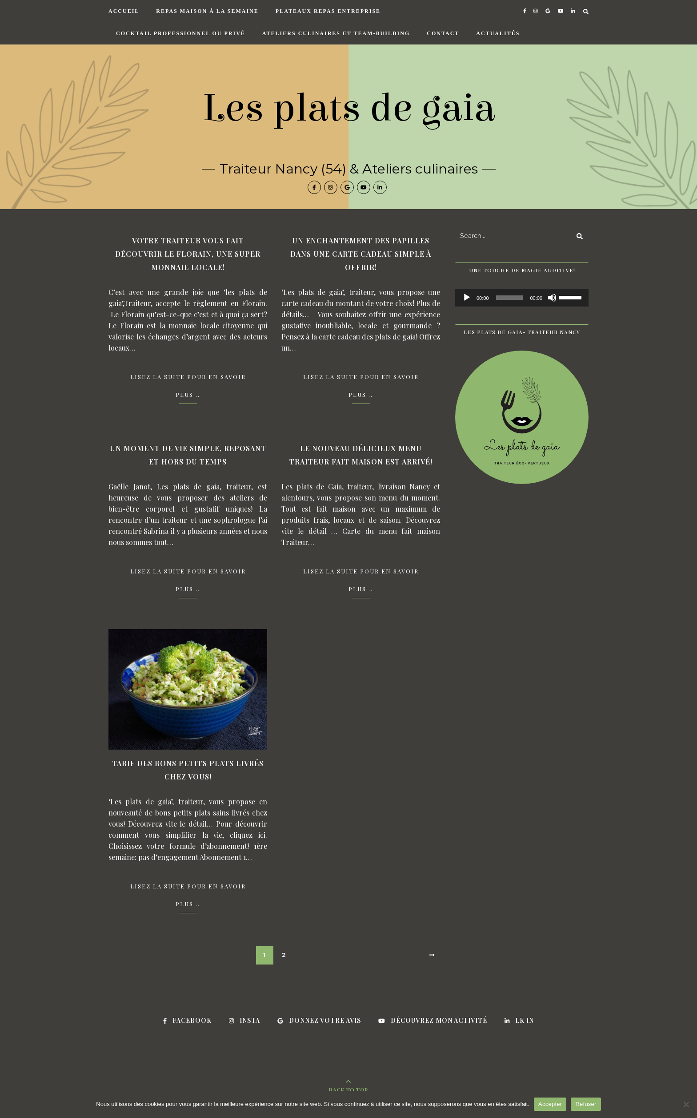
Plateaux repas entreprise (328, 11)
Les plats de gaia (348, 108)
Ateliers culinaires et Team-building (336, 33)
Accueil (123, 11)
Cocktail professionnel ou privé (180, 33)
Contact (443, 33)
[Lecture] (466, 297)
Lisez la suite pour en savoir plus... (188, 385)
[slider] (509, 297)
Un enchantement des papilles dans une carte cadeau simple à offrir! (360, 254)
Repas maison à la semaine (207, 11)
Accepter (550, 1104)
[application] (522, 298)
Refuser (585, 1104)
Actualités (498, 33)
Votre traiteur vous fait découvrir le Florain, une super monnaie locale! (187, 254)
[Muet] (552, 297)
